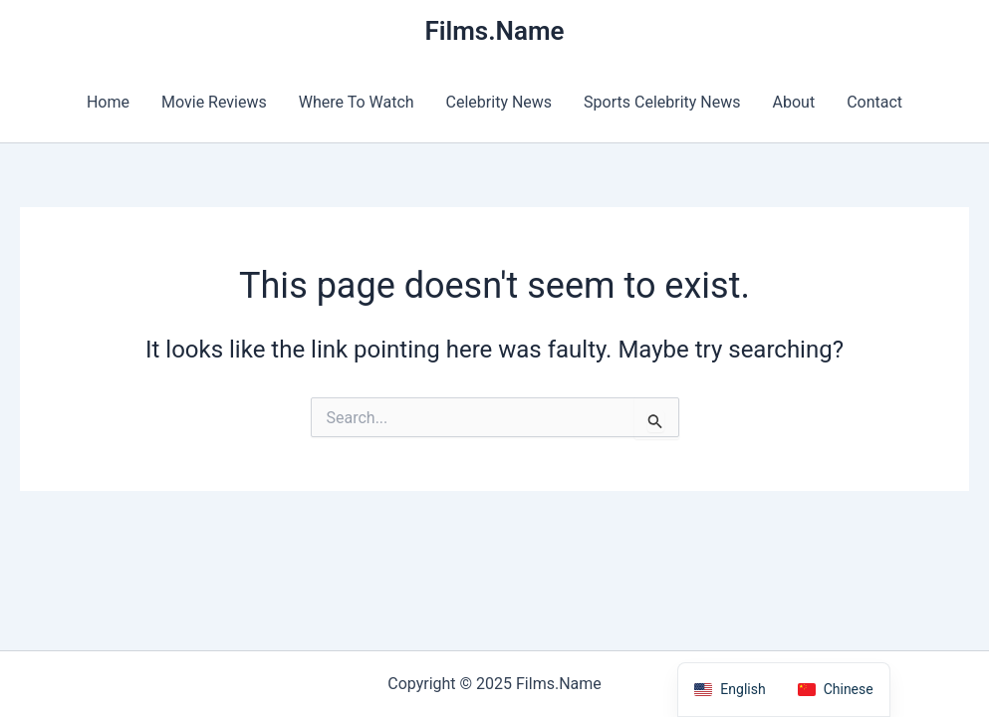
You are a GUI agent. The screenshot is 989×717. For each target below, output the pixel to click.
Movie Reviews (214, 102)
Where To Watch (356, 102)
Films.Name (494, 31)
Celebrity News (499, 102)
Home (108, 102)
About (794, 102)
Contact (874, 102)
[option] (835, 689)
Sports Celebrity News (662, 102)
